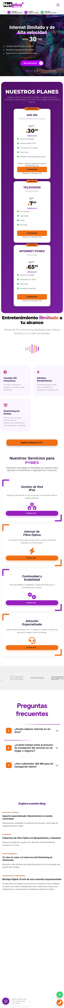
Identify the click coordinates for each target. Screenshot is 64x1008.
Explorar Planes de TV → (32, 443)
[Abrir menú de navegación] (58, 5)
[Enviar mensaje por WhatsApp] (60, 994)
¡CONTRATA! (32, 169)
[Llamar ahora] (60, 1002)
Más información (33, 63)
